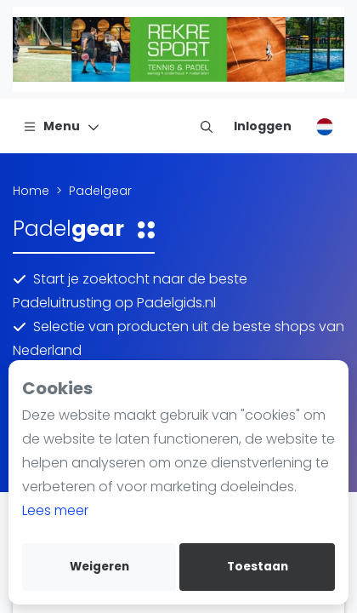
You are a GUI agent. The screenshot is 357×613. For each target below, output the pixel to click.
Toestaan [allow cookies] (257, 567)
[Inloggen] (263, 126)
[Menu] (61, 126)
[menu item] (207, 126)
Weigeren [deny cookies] (99, 567)
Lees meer (55, 510)
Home (31, 190)
